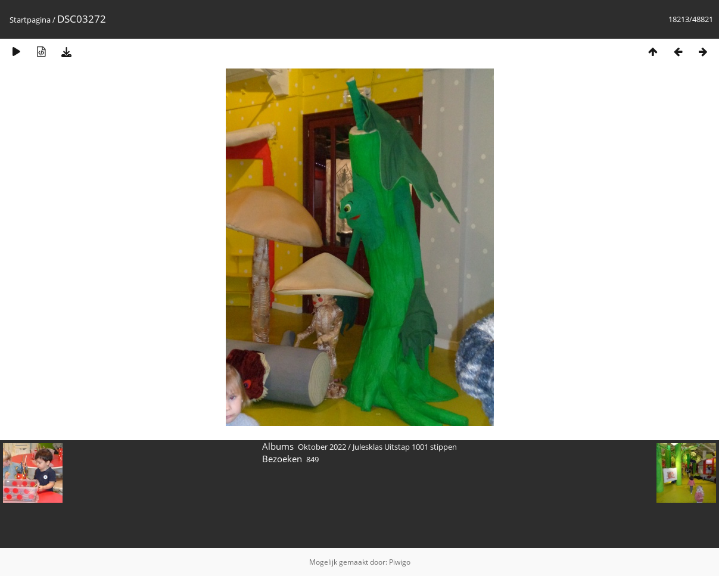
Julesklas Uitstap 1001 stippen (405, 446)
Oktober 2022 (322, 446)
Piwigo (399, 562)
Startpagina (30, 19)
